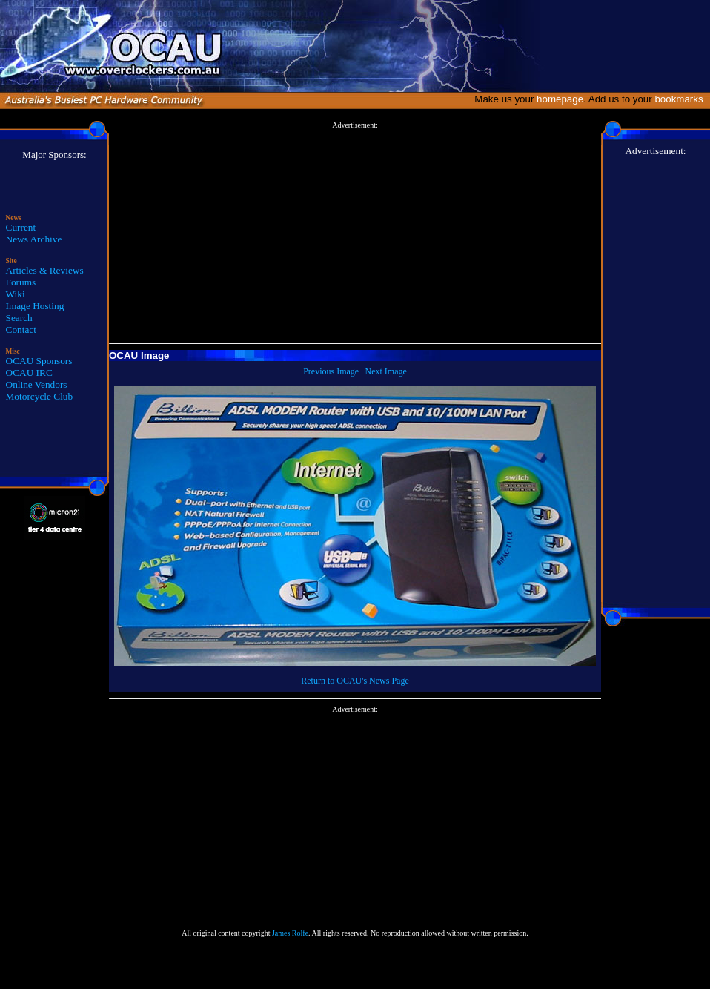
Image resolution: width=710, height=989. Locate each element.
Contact (21, 329)
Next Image (386, 371)
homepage (560, 99)
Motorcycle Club (39, 396)
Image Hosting (35, 305)
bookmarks (681, 99)
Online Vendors (36, 384)
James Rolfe (290, 933)
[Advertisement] (355, 233)
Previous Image (331, 371)
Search (19, 317)
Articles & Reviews (45, 270)
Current (21, 227)
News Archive (34, 239)
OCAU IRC (29, 372)
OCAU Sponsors (39, 360)
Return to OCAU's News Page (354, 680)
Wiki (15, 294)
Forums (21, 282)
